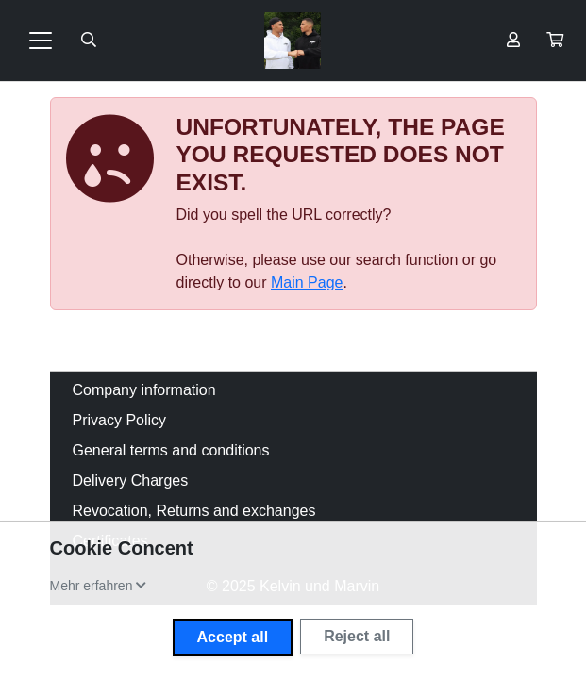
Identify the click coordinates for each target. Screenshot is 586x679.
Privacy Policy (120, 420)
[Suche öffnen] (89, 40)
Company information (144, 390)
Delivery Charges (131, 480)
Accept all (233, 637)
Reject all (357, 636)
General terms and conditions (171, 450)
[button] (555, 41)
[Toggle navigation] (40, 40)
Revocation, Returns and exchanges (194, 511)
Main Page (307, 282)
